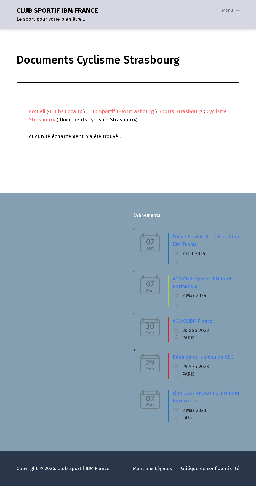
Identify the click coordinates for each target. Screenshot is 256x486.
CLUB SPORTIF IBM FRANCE (57, 10)
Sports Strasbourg (180, 111)
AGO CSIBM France (192, 321)
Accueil (37, 111)
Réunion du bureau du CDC (203, 357)
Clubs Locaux (66, 111)
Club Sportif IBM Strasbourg (120, 111)
